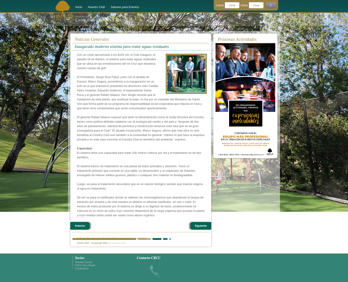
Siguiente (201, 225)
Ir (271, 5)
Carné (220, 5)
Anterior (80, 225)
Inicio (78, 7)
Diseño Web (83, 243)
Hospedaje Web (99, 243)
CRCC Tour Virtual (85, 265)
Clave (244, 5)
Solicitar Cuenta (83, 262)
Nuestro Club (96, 7)
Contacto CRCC (148, 258)
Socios (80, 258)
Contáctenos (82, 268)
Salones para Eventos (125, 7)
